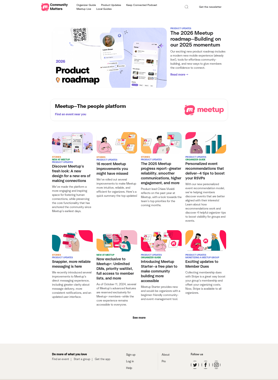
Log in (130, 368)
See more (139, 325)
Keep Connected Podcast (141, 5)
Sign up (130, 362)
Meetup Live (83, 9)
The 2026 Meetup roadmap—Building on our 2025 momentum (195, 39)
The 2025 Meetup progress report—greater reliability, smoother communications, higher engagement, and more (161, 173)
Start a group (82, 366)
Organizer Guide (86, 5)
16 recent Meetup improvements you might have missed (112, 168)
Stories (56, 157)
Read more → (179, 74)
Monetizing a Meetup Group (202, 261)
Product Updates (111, 5)
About (166, 362)
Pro (164, 368)
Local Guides (104, 9)
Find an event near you (70, 114)
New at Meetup (61, 159)
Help (129, 375)
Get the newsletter (210, 7)
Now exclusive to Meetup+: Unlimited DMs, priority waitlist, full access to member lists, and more (115, 272)
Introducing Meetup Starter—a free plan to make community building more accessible (159, 275)
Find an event (60, 366)
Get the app (102, 366)
